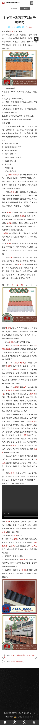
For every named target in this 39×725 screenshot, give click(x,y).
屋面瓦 (8, 349)
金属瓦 (11, 175)
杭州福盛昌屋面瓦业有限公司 (13, 713)
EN (32, 3)
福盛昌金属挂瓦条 (17, 661)
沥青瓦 (25, 435)
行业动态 (25, 8)
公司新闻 (14, 8)
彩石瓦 (11, 31)
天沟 (25, 387)
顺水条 (34, 542)
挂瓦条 (4, 546)
